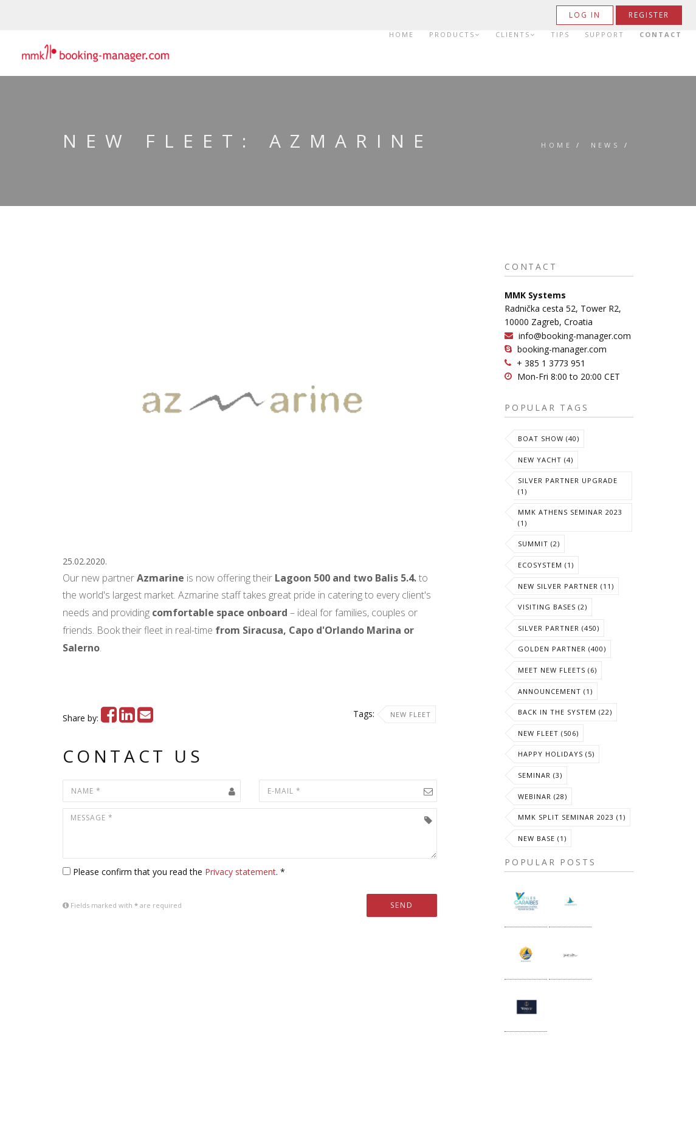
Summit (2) (539, 543)
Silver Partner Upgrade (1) (568, 486)
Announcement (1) (555, 691)
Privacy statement (240, 871)
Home (401, 34)
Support (604, 34)
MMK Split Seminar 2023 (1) (571, 817)
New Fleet (410, 714)
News (605, 144)
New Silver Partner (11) (566, 586)
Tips (560, 34)
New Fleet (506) (548, 733)
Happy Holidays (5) (556, 753)
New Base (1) (542, 838)
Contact (660, 34)
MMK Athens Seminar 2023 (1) (570, 517)
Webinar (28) (542, 796)
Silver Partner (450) (558, 628)
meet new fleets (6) (557, 670)
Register (649, 15)
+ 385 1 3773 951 (551, 363)
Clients (515, 34)
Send (401, 905)
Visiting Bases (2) (552, 606)
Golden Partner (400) (562, 648)
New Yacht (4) (545, 459)
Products (454, 34)
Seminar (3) (540, 775)
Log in (585, 15)
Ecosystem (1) (546, 564)
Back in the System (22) (565, 711)
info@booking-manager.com (575, 336)
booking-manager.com (562, 349)
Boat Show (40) (548, 438)
